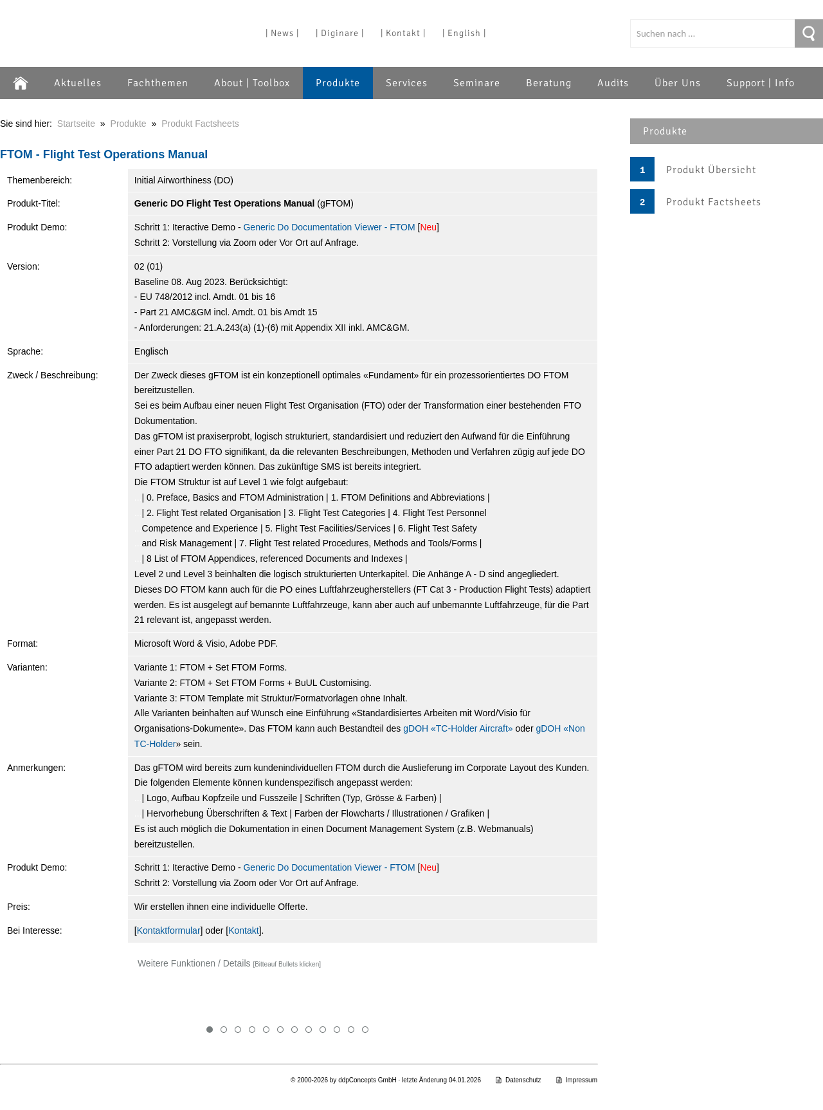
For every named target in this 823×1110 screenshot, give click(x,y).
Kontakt (243, 930)
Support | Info (761, 83)
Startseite (76, 123)
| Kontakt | (403, 33)
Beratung (549, 83)
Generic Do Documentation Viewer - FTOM (329, 227)
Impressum (576, 1080)
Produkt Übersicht (711, 169)
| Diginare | (340, 33)
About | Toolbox (252, 83)
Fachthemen (157, 83)
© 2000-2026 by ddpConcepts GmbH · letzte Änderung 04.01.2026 (386, 1080)
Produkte (338, 83)
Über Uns (678, 83)
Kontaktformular (169, 930)
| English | (464, 33)
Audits (613, 83)
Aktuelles (78, 83)
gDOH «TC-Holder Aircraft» (457, 728)
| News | (282, 33)
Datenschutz (518, 1080)
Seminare (476, 83)
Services (407, 83)
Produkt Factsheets (713, 202)
